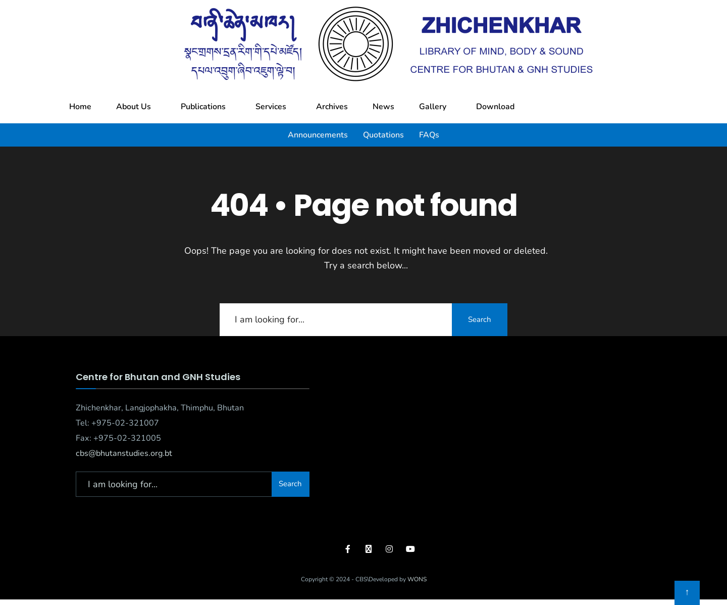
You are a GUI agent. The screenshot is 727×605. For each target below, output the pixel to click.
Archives (332, 106)
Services (270, 106)
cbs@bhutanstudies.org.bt (124, 453)
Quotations (383, 135)
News (383, 106)
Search (479, 319)
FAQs (429, 135)
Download (495, 106)
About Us (133, 106)
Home (80, 106)
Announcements (318, 135)
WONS (417, 579)
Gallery (432, 106)
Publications (203, 106)
